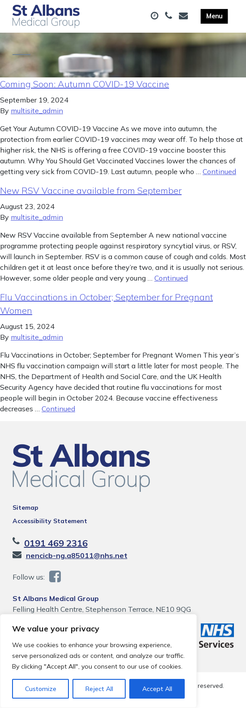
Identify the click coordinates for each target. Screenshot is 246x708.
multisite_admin (37, 110)
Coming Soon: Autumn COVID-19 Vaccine (84, 84)
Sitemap (25, 507)
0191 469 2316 (56, 543)
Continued (219, 171)
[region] (98, 661)
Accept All (157, 689)
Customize (40, 689)
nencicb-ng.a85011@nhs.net (76, 555)
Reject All (99, 689)
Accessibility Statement (50, 521)
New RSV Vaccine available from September (91, 190)
